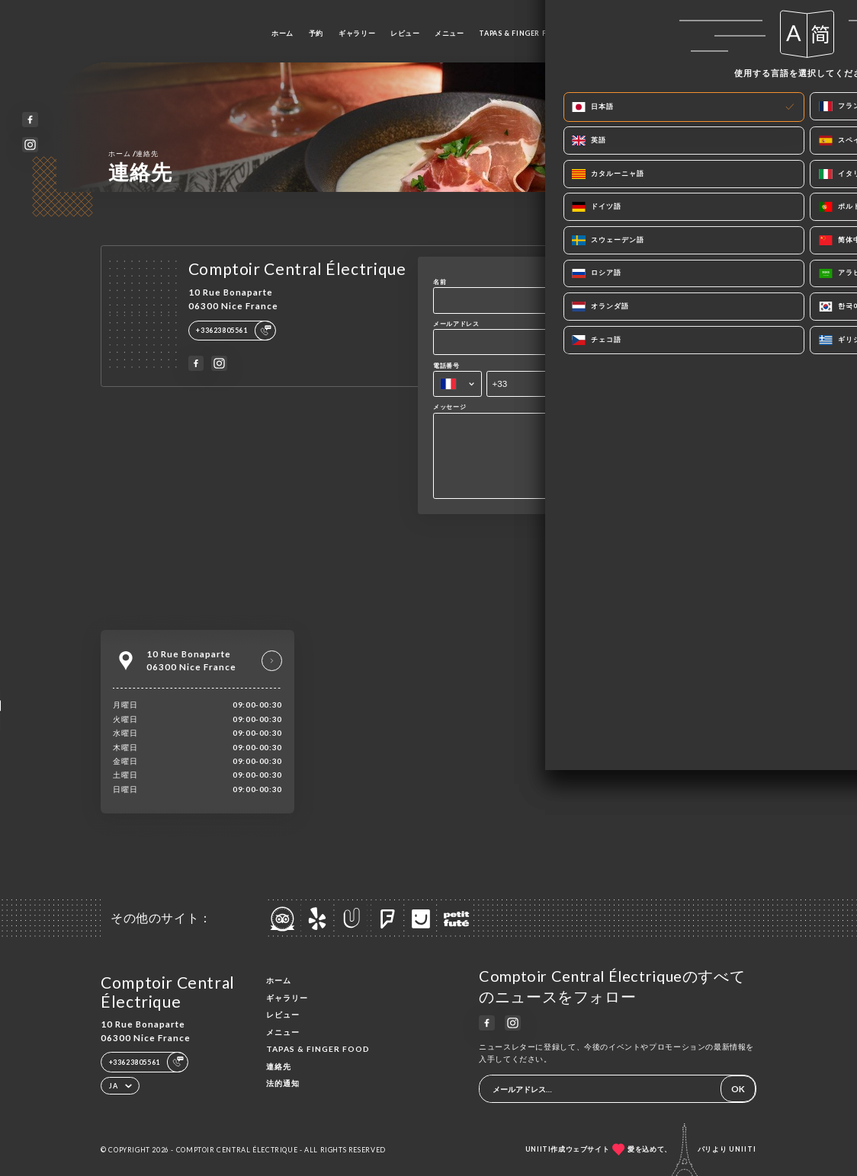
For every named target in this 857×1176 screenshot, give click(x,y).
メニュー (449, 33)
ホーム (282, 33)
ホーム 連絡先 (133, 153)
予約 (316, 33)
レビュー (404, 33)
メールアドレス (456, 324)
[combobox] (457, 383)
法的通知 (283, 1083)
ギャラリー (357, 33)
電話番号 (446, 365)
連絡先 (590, 33)
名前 (439, 282)
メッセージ (449, 407)
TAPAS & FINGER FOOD (521, 33)
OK (738, 1089)
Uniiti (742, 1149)
